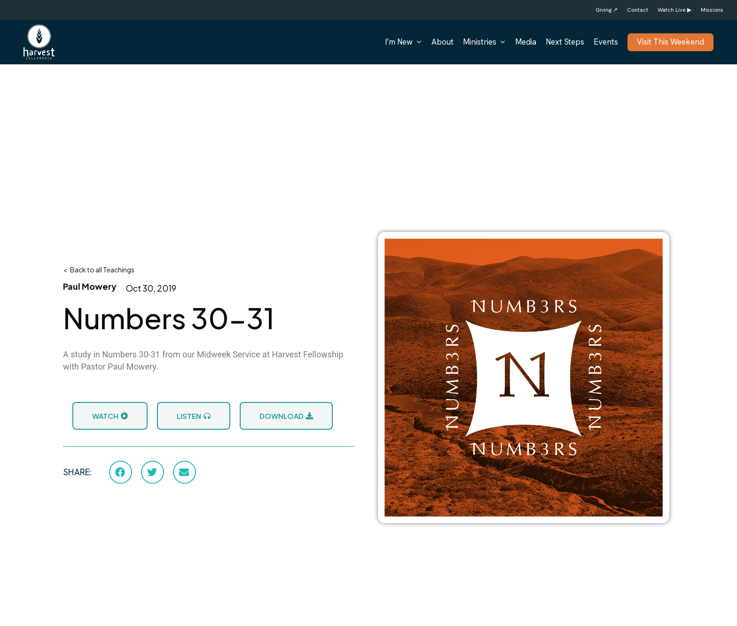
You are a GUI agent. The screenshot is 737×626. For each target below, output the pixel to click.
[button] (120, 472)
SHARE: (77, 472)
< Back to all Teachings (98, 269)
